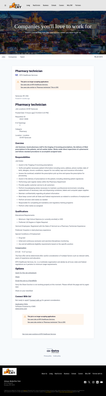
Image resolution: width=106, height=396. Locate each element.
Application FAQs (21, 304)
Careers (61, 5)
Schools (53, 5)
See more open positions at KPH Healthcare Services (39, 334)
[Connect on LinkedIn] (97, 382)
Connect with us (35, 300)
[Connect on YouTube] (101, 382)
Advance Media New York (12, 381)
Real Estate (36, 5)
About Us (44, 374)
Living (28, 5)
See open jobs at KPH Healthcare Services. (34, 84)
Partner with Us (97, 374)
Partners (78, 5)
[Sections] (5, 5)
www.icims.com (21, 309)
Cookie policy (56, 356)
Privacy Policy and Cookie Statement (66, 391)
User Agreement (48, 391)
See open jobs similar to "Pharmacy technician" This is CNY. (40, 87)
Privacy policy (47, 356)
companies (12, 57)
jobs (3, 57)
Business (45, 5)
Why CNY (69, 5)
